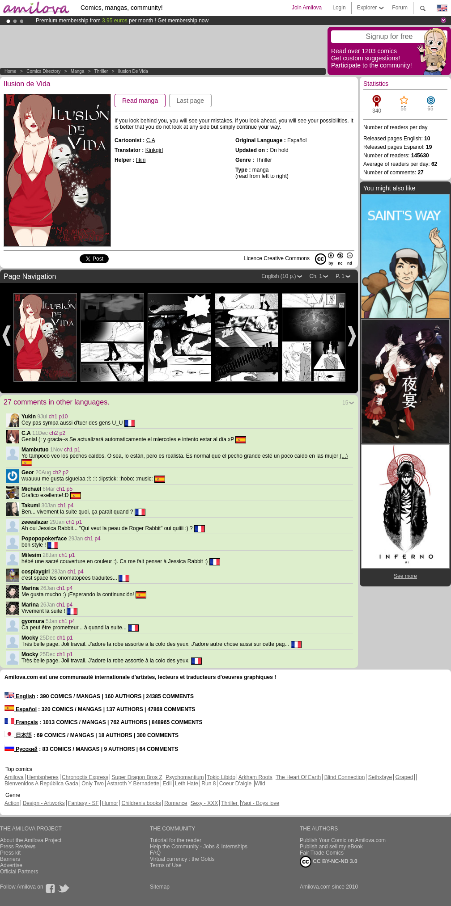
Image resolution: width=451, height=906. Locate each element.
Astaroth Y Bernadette (133, 783)
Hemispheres (43, 777)
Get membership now (182, 20)
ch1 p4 (66, 505)
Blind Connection (344, 777)
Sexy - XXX (204, 803)
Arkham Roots (255, 777)
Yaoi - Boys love (260, 803)
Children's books (141, 803)
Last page (190, 100)
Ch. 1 (316, 276)
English (19, 696)
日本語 (18, 735)
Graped (404, 777)
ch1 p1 (72, 450)
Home (10, 71)
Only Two (92, 783)
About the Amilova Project (30, 840)
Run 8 (208, 783)
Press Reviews (17, 846)
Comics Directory (43, 71)
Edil (167, 783)
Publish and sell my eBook (331, 846)
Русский (21, 749)
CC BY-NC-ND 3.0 (328, 862)
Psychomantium (185, 777)
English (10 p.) (278, 276)
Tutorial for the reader (175, 840)
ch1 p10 (58, 416)
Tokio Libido (221, 777)
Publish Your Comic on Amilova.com (343, 840)
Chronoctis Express (85, 777)
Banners (10, 859)
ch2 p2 (57, 433)
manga (78, 71)
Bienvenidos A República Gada (41, 783)
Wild (260, 783)
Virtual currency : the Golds (182, 859)
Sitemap (160, 887)
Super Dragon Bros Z (136, 777)
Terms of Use (166, 865)
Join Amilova (307, 7)
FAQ (155, 853)
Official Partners (19, 871)
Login (338, 7)
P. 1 (340, 276)
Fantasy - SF (83, 803)
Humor (110, 803)
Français (21, 722)
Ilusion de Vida (133, 71)
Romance (175, 803)
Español (20, 709)
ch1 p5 (64, 489)
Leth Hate (186, 783)
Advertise (11, 865)
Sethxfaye (380, 777)
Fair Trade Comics (322, 853)
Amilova (14, 777)
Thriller (101, 71)
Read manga (140, 100)
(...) (344, 456)
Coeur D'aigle (236, 783)
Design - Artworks (44, 803)
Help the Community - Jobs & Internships (198, 846)
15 (345, 403)
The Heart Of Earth (298, 777)
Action (11, 803)
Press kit (10, 853)
